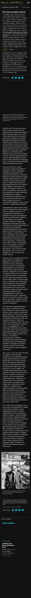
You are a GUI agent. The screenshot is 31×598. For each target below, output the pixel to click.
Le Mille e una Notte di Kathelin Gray (8, 545)
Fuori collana (6, 541)
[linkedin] (22, 78)
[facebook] (19, 78)
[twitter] (16, 78)
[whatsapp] (12, 78)
